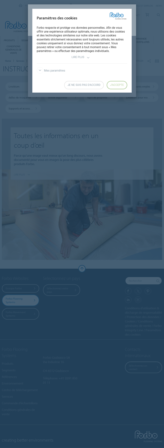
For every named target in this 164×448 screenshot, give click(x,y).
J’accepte (117, 85)
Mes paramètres (51, 70)
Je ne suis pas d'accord (84, 85)
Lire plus (81, 57)
